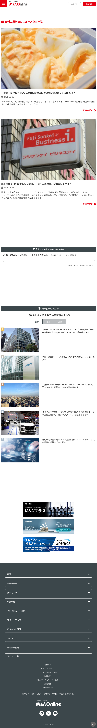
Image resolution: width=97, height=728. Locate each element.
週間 (48, 321)
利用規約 (47, 676)
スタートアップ (14, 620)
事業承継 (11, 601)
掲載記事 (47, 683)
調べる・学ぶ (13, 592)
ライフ (10, 638)
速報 (9, 574)
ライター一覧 (13, 656)
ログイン (74, 4)
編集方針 (47, 664)
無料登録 (89, 4)
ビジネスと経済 (14, 629)
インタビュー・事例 (16, 610)
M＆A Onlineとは (47, 668)
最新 (37, 321)
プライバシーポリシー (48, 672)
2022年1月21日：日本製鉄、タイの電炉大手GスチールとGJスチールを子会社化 (39, 254)
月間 (60, 321)
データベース (13, 583)
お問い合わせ (48, 687)
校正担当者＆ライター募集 (47, 680)
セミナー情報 (13, 647)
